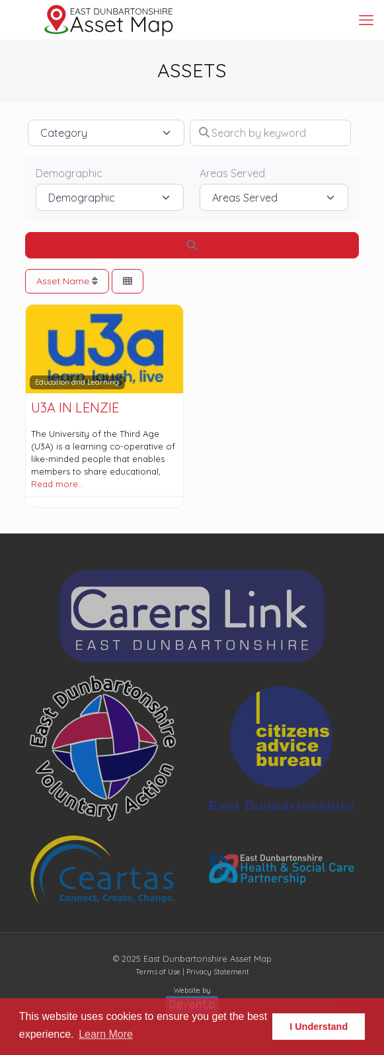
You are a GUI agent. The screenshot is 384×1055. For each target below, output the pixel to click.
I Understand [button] (318, 1026)
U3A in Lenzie (75, 407)
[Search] (192, 245)
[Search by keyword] (270, 133)
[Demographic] (110, 197)
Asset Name (67, 281)
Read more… (57, 484)
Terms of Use (157, 971)
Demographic (69, 173)
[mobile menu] (366, 20)
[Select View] (127, 281)
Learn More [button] (106, 1034)
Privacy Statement (217, 971)
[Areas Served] (274, 197)
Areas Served (232, 173)
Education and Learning (77, 382)
